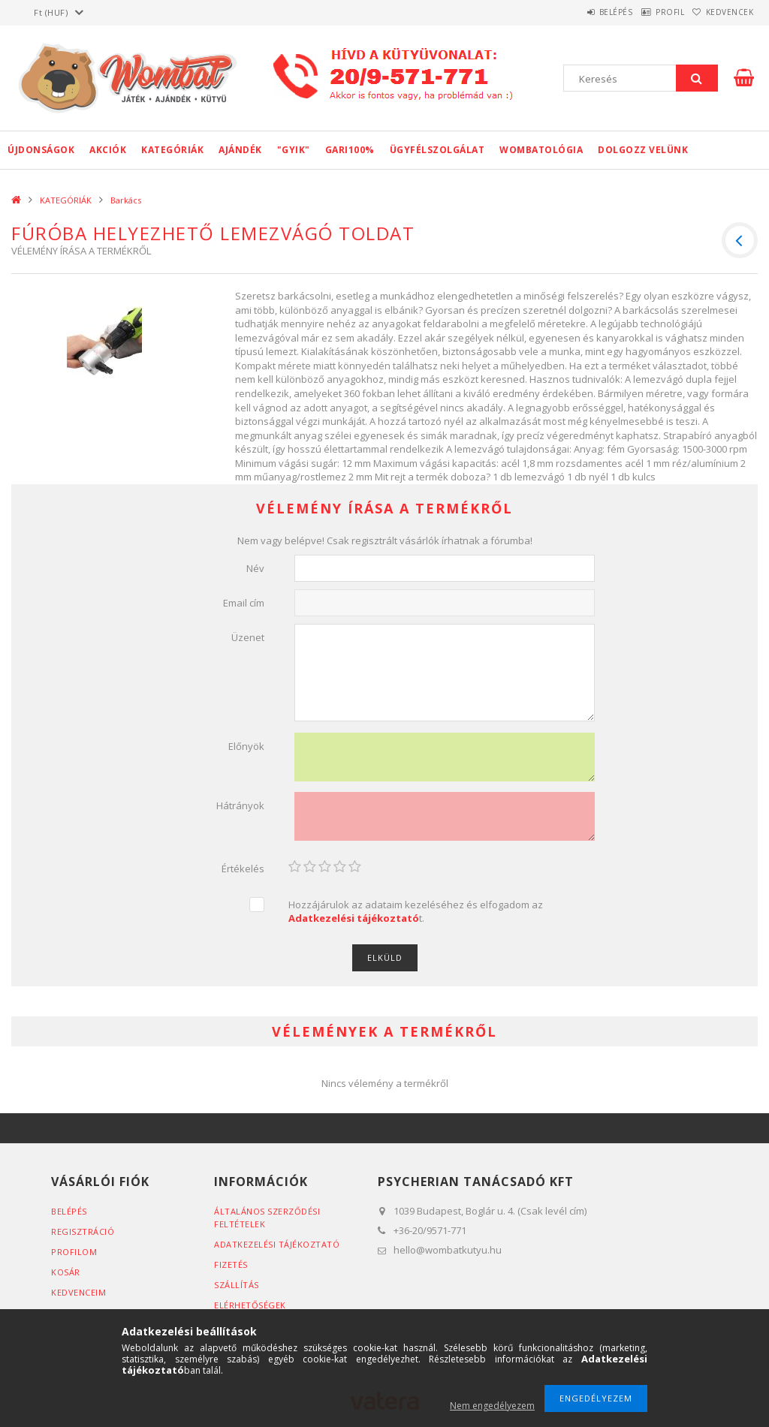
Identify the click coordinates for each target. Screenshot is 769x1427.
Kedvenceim (78, 1292)
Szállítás (236, 1284)
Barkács (125, 200)
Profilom (74, 1251)
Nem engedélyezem (492, 1405)
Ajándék (240, 149)
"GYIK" (293, 149)
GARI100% (350, 149)
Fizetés (231, 1264)
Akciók (107, 149)
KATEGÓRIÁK (172, 149)
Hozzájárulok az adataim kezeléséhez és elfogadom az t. (415, 912)
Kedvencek (722, 12)
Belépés (581, 12)
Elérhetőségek (250, 1305)
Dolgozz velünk (643, 149)
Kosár (65, 1272)
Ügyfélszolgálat (437, 149)
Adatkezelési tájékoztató (276, 1244)
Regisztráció (82, 1231)
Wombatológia (541, 149)
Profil (649, 12)
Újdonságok (41, 149)
